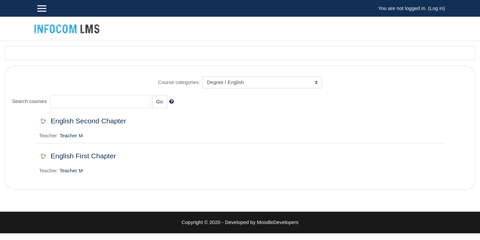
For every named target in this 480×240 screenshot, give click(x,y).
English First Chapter (83, 156)
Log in (436, 8)
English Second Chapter (88, 121)
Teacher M (71, 135)
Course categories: (179, 82)
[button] (173, 102)
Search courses (29, 101)
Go (159, 101)
